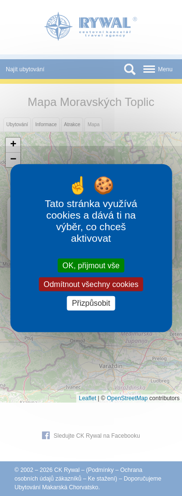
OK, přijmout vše (90, 265)
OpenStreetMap (127, 398)
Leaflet (87, 398)
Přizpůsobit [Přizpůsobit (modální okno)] (91, 303)
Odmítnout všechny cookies (91, 284)
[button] (13, 145)
